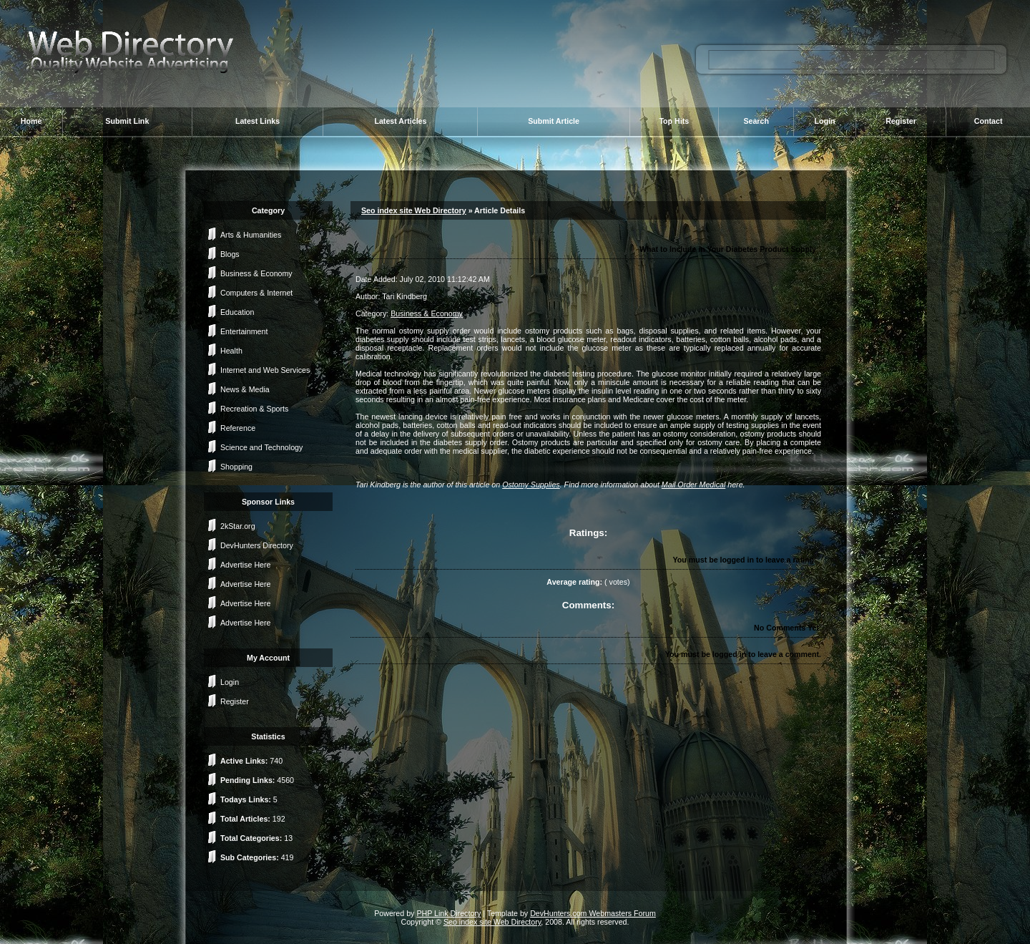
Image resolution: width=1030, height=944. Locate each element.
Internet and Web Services (265, 370)
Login (825, 121)
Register (901, 121)
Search (756, 121)
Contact (988, 121)
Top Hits (674, 121)
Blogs (230, 254)
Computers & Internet (256, 292)
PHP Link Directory (448, 913)
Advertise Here (245, 564)
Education (237, 312)
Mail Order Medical (693, 484)
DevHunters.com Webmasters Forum (593, 913)
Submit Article (553, 121)
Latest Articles (400, 121)
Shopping (236, 466)
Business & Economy (256, 273)
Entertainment (244, 331)
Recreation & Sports (254, 408)
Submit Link (127, 121)
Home (31, 121)
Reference (237, 428)
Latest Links (257, 121)
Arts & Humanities (250, 234)
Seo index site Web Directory (413, 210)
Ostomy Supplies (531, 484)
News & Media (245, 389)
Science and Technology (261, 447)
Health (231, 350)
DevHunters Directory (256, 545)
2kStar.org (237, 526)
